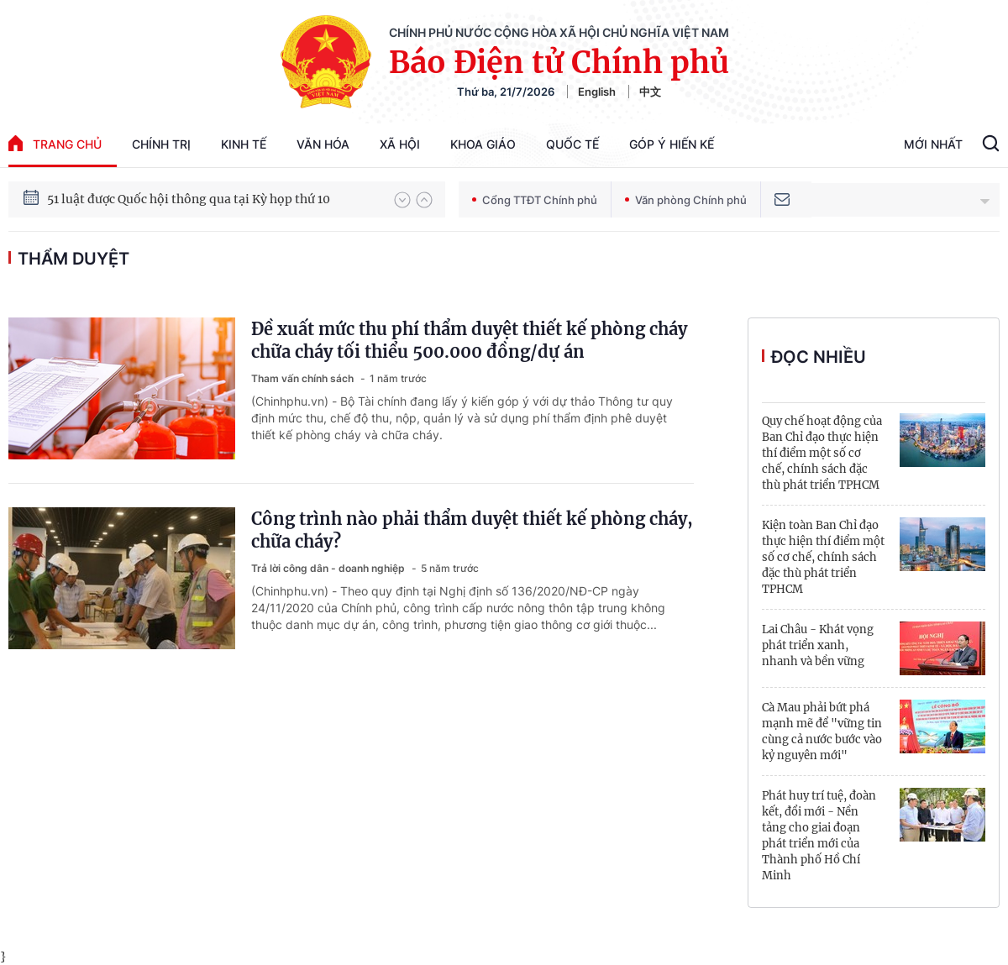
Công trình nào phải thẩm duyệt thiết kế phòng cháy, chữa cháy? (472, 530)
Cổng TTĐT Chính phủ (534, 200)
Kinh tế (243, 144)
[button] (402, 199)
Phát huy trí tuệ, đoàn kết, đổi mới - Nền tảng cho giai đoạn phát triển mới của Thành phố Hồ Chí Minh (819, 836)
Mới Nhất (933, 144)
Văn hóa (323, 144)
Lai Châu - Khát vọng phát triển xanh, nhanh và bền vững (818, 645)
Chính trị (161, 144)
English (597, 91)
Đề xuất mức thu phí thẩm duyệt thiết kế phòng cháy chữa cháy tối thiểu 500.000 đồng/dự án (469, 340)
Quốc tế (572, 144)
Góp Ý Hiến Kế (671, 144)
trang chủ (55, 143)
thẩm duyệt (73, 259)
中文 (650, 91)
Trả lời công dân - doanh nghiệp (329, 568)
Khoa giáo (483, 144)
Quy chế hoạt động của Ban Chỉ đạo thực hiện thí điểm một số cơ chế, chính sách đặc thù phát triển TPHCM (822, 453)
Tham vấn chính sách (303, 378)
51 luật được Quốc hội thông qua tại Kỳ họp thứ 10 (188, 204)
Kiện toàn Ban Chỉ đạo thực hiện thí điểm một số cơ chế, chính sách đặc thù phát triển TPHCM (823, 557)
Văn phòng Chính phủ (686, 200)
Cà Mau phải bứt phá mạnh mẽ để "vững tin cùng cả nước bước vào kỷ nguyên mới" (822, 731)
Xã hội (400, 144)
